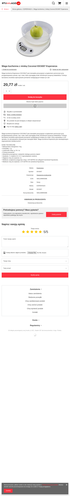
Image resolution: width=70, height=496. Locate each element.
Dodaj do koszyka (35, 97)
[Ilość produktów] (6, 91)
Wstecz (5, 9)
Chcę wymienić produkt (35, 308)
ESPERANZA (27, 9)
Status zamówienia (35, 293)
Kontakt (35, 312)
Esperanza (40, 168)
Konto (35, 320)
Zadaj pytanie (56, 214)
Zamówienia (35, 289)
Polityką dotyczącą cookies (50, 485)
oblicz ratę (18, 126)
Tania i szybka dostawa (14, 114)
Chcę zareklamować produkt (35, 301)
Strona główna (16, 9)
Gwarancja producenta (44, 175)
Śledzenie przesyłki (35, 297)
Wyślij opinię (35, 275)
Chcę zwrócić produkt (35, 305)
